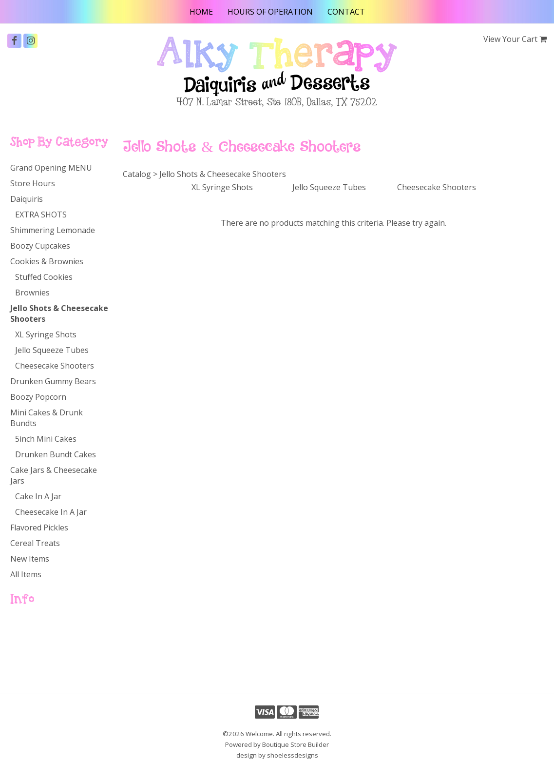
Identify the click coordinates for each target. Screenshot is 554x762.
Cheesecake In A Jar (51, 512)
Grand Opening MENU (51, 167)
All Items (25, 574)
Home (201, 11)
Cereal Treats (35, 543)
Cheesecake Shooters (54, 365)
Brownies (32, 292)
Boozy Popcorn (38, 396)
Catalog (26, 640)
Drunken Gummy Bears (53, 381)
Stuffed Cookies (44, 277)
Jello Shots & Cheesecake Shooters (59, 313)
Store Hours (32, 183)
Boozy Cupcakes (40, 245)
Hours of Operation (270, 11)
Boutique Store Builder (295, 744)
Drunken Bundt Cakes (55, 454)
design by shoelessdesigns (277, 755)
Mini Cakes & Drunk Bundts (46, 418)
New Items (29, 558)
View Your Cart (510, 39)
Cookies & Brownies (46, 261)
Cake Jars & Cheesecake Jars (53, 475)
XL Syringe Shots (45, 334)
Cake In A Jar (38, 496)
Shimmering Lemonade (52, 230)
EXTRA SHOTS (41, 214)
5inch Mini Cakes (45, 438)
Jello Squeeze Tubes (52, 350)
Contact (346, 11)
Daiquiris (26, 199)
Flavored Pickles (39, 527)
